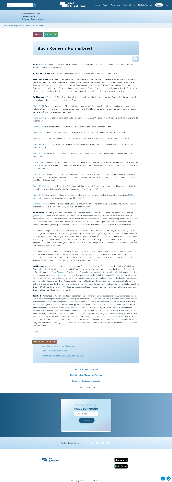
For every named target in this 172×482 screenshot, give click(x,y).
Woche (159, 5)
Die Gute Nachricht (145, 5)
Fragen (105, 5)
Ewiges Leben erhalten (30, 16)
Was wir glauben (129, 5)
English (36, 331)
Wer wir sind (115, 5)
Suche (97, 5)
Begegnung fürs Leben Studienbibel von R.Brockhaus (63, 356)
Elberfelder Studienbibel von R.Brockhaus (58, 346)
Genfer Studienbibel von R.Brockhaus (56, 351)
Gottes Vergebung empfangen (33, 19)
